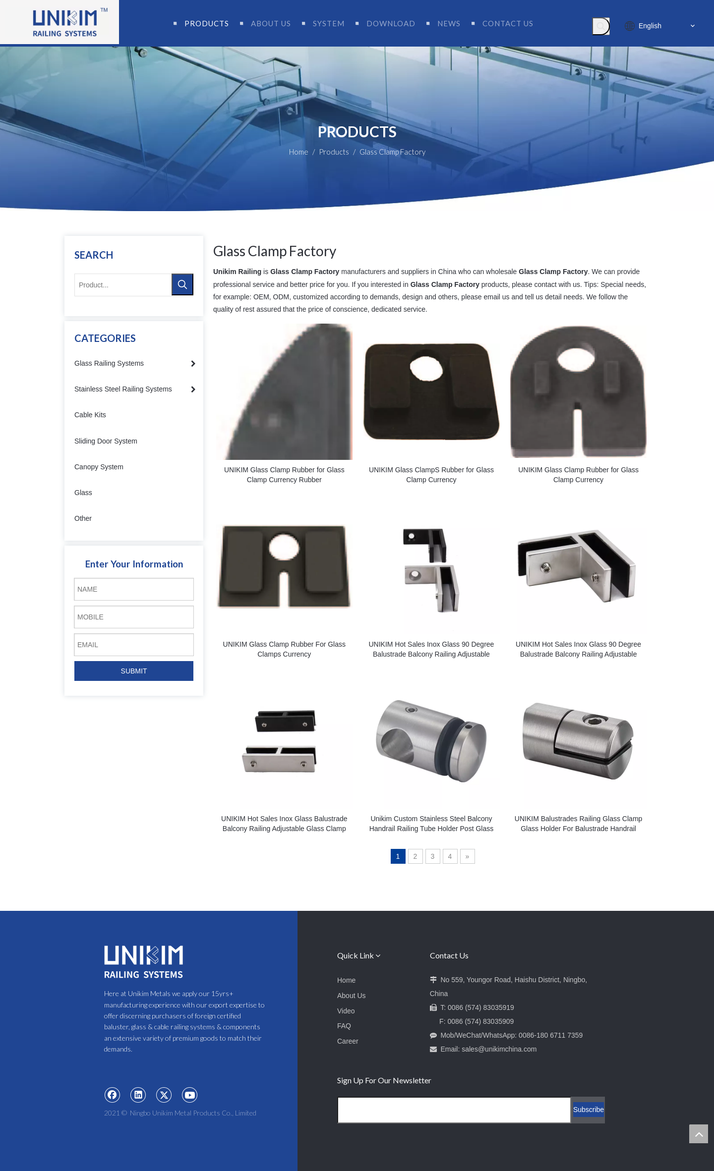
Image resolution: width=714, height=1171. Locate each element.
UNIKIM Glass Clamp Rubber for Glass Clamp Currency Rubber (284, 475)
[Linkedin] (138, 1095)
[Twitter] (164, 1095)
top (698, 1133)
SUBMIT (134, 671)
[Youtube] (190, 1095)
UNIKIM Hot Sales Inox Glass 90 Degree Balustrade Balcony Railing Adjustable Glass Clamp (578, 649)
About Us (351, 996)
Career (347, 1041)
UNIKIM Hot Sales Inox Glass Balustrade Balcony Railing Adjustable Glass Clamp (284, 824)
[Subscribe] (588, 1109)
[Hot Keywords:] (601, 26)
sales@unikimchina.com (499, 1049)
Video (346, 1011)
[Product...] (123, 285)
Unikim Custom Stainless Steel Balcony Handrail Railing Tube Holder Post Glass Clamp (431, 824)
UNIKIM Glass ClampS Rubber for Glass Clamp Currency (431, 475)
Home (346, 980)
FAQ (344, 1026)
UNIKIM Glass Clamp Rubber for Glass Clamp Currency (578, 475)
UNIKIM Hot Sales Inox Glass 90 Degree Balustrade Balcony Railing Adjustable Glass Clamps (431, 649)
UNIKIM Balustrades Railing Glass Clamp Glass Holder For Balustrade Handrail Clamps (579, 824)
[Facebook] (112, 1095)
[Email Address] (454, 1110)
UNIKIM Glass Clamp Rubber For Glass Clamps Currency (284, 649)
